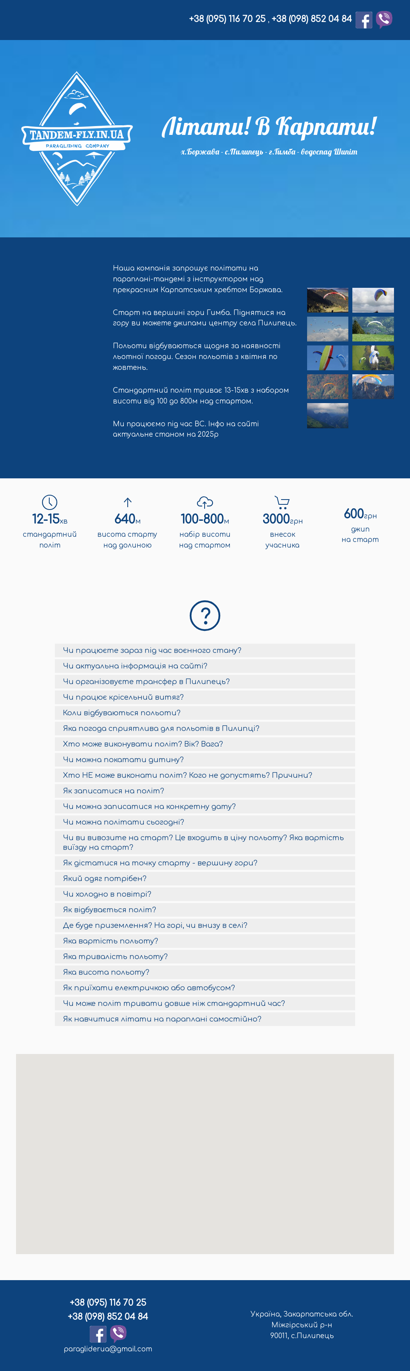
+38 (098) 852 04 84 (311, 19)
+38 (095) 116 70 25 (228, 19)
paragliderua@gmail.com (106, 1349)
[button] (204, 1149)
